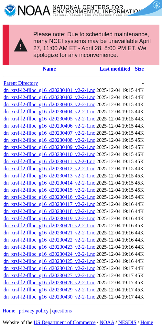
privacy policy (34, 310)
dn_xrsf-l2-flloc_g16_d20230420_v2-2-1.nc (49, 225)
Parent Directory (21, 83)
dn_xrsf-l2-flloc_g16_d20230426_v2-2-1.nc (49, 268)
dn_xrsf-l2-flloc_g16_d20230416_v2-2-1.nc (49, 197)
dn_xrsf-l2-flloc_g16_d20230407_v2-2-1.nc (49, 133)
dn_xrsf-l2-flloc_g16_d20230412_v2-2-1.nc (49, 168)
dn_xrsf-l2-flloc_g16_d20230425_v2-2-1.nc (49, 261)
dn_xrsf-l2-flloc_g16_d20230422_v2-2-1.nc (49, 240)
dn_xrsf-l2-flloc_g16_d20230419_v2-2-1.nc (49, 218)
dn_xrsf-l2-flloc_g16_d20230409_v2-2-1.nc (49, 147)
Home (9, 310)
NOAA (107, 322)
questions (61, 310)
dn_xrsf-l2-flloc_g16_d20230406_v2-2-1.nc (49, 126)
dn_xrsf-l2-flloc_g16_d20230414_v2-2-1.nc (49, 183)
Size (139, 69)
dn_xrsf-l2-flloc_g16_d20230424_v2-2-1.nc (49, 254)
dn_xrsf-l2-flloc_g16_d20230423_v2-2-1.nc (49, 247)
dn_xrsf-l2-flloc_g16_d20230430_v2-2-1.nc (49, 297)
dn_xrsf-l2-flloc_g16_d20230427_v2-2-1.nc (49, 275)
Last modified (115, 69)
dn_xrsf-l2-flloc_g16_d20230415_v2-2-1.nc (49, 190)
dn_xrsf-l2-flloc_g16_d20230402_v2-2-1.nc (49, 97)
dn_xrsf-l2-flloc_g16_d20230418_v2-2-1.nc (49, 211)
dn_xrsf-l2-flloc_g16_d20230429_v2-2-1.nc (49, 289)
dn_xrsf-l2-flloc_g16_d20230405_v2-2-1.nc (49, 118)
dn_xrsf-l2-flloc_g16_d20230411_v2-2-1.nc (49, 161)
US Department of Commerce (65, 322)
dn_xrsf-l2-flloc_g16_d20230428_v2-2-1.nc (49, 282)
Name (49, 69)
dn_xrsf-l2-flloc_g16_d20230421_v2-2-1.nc (49, 232)
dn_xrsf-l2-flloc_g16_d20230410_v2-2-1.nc (49, 154)
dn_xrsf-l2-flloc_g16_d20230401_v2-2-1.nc (49, 90)
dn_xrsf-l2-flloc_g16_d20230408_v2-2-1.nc (49, 140)
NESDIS (127, 322)
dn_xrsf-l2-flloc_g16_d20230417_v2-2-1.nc (49, 204)
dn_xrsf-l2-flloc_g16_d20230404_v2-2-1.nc (49, 111)
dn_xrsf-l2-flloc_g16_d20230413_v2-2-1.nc (49, 175)
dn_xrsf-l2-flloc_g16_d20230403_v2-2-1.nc (49, 104)
